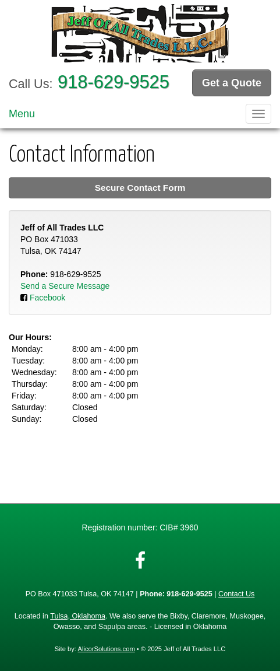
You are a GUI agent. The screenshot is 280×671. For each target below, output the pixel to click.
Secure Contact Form (140, 188)
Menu (22, 114)
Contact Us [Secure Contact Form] (236, 594)
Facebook (47, 297)
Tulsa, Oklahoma (77, 616)
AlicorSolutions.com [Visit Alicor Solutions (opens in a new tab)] (105, 648)
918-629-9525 (113, 82)
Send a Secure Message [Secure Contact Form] (64, 286)
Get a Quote (231, 83)
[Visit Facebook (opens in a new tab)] (140, 560)
